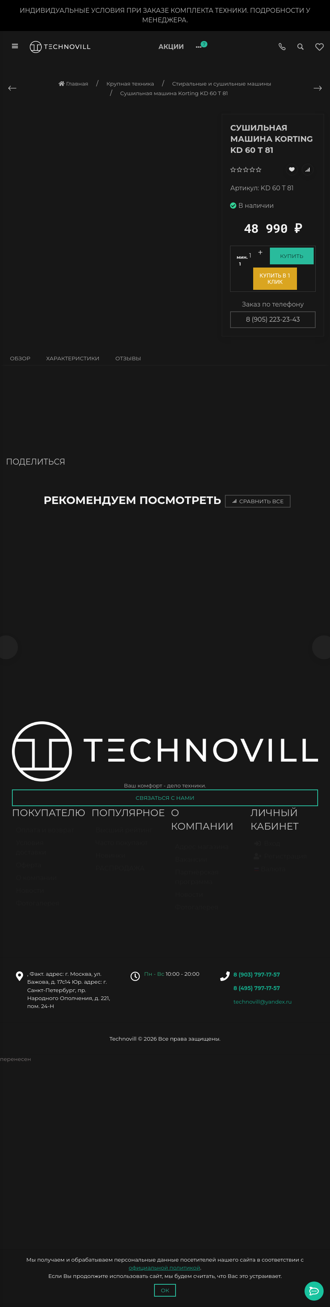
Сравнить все (257, 501)
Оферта (28, 870)
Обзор (20, 358)
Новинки (110, 861)
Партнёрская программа (197, 882)
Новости (30, 896)
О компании (36, 883)
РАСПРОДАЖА (120, 873)
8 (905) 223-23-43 (273, 319)
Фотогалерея (37, 908)
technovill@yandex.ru (263, 1003)
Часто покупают (122, 848)
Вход (267, 849)
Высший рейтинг (124, 835)
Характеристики (73, 358)
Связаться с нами (165, 800)
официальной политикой (164, 1267)
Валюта (269, 874)
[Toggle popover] (314, 1291)
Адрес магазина (202, 852)
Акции (171, 47)
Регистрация (280, 861)
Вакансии (191, 865)
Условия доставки (31, 853)
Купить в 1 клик (275, 278)
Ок (165, 1290)
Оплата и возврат (45, 835)
